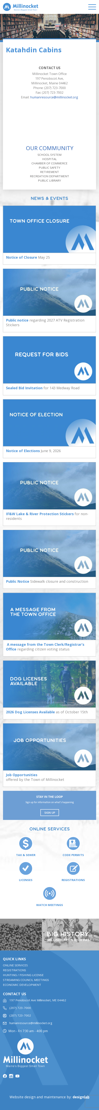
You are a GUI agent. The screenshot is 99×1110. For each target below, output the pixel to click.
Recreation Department (49, 176)
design (81, 1097)
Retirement (49, 172)
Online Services (15, 967)
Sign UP (50, 812)
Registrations (14, 972)
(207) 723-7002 (20, 1017)
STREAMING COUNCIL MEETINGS (26, 981)
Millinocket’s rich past (70, 940)
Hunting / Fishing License (23, 977)
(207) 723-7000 (20, 1009)
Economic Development (22, 986)
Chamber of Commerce (50, 163)
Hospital (49, 159)
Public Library (49, 180)
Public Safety (49, 167)
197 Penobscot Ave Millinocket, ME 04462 (37, 1002)
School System (49, 155)
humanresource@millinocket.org (54, 97)
